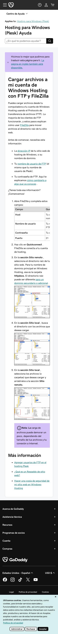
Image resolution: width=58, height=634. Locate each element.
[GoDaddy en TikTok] (20, 581)
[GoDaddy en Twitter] (27, 581)
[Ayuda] (40, 5)
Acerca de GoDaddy (13, 509)
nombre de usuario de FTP (31, 163)
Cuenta (6, 540)
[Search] (49, 41)
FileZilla (24, 125)
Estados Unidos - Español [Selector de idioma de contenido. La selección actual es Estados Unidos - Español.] (18, 573)
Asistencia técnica (12, 517)
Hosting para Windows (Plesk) (33, 21)
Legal (11, 592)
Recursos (7, 525)
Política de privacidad (28, 592)
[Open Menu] (3, 5)
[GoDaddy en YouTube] (35, 581)
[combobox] (25, 41)
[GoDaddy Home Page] (15, 559)
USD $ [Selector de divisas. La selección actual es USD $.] (50, 573)
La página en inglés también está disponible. (27, 64)
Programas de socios (13, 532)
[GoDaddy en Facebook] (4, 581)
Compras (7, 548)
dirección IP (23, 151)
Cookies (45, 592)
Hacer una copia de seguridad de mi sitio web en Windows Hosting (31, 484)
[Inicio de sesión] (46, 5)
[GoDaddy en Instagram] (12, 581)
